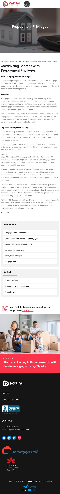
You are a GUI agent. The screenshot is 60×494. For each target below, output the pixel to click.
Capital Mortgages (29, 481)
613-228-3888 (12, 427)
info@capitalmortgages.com (18, 429)
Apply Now (5, 212)
